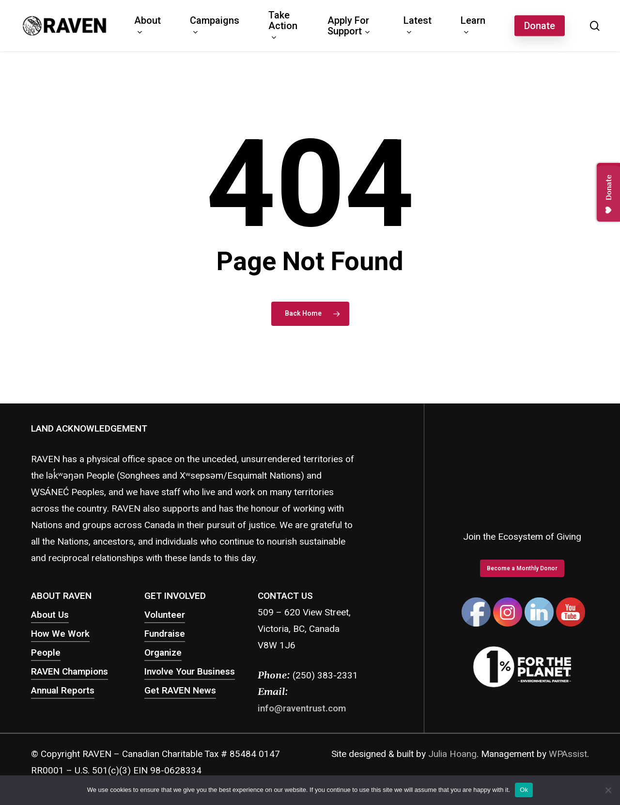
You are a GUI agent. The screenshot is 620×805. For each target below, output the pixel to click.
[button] (522, 568)
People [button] (46, 653)
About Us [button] (50, 615)
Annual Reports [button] (62, 690)
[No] (608, 790)
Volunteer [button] (164, 615)
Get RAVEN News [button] (180, 690)
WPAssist (568, 754)
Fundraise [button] (164, 634)
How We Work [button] (60, 634)
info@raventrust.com (302, 708)
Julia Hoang (452, 754)
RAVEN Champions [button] (69, 671)
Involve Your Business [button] (189, 671)
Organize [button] (163, 653)
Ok (524, 789)
